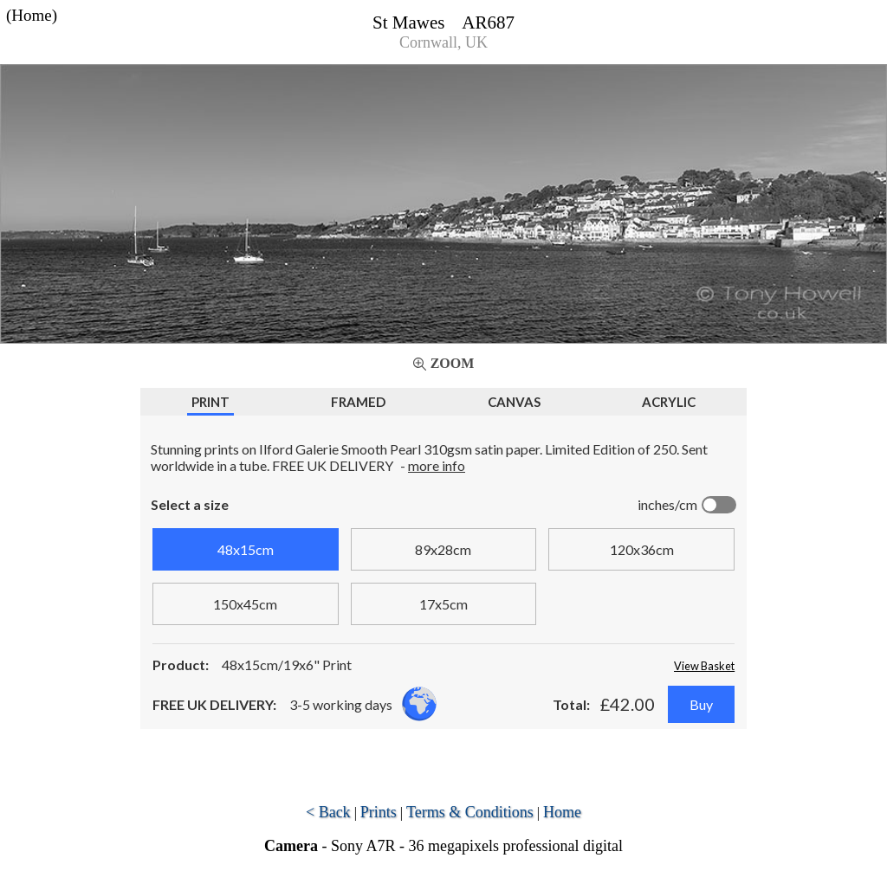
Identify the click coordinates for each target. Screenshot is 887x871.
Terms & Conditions (470, 812)
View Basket (704, 666)
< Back (328, 812)
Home (562, 812)
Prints (378, 812)
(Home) (31, 15)
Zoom (453, 363)
